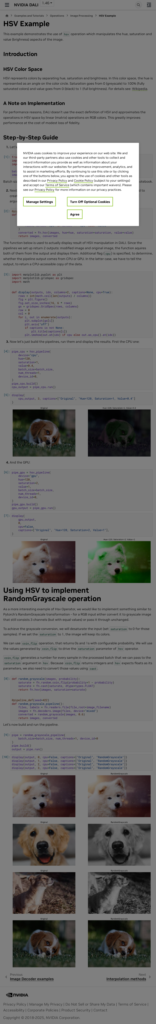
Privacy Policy (57, 180)
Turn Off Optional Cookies (90, 202)
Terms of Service (57, 185)
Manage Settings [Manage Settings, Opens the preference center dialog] (39, 202)
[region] (78, 184)
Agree (74, 214)
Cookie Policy (83, 180)
